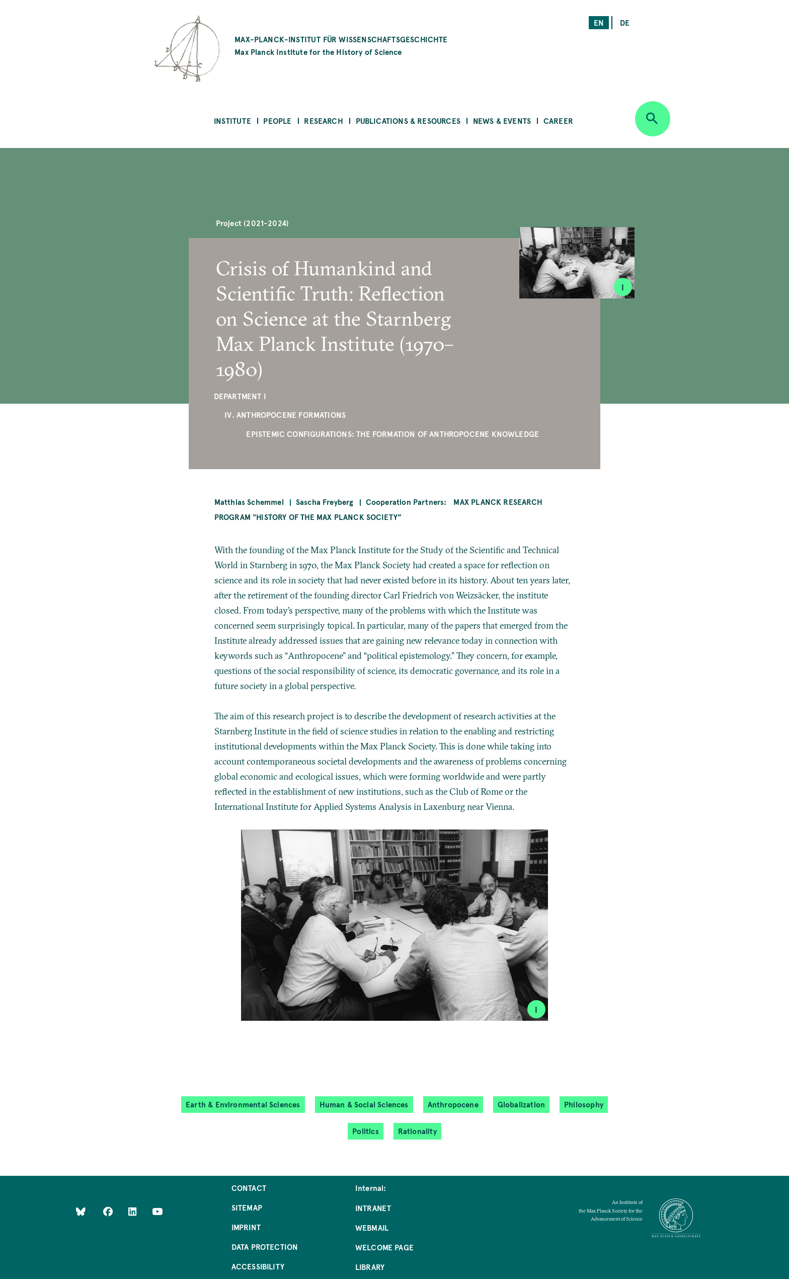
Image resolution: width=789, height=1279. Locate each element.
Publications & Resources (408, 120)
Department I (240, 396)
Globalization (521, 1104)
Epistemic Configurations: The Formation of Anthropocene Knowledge (392, 433)
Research (323, 120)
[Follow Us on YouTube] (157, 1211)
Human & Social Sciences (364, 1104)
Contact (248, 1187)
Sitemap (246, 1207)
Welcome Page (384, 1247)
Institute (232, 120)
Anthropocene (453, 1104)
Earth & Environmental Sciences (243, 1104)
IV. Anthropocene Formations (285, 414)
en (599, 22)
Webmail (371, 1227)
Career (558, 120)
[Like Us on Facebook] (109, 1211)
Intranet (373, 1207)
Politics (365, 1130)
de (624, 22)
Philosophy (583, 1104)
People (277, 120)
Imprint (246, 1227)
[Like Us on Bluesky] (81, 1211)
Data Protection (264, 1246)
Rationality (417, 1130)
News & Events (502, 120)
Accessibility (257, 1266)
